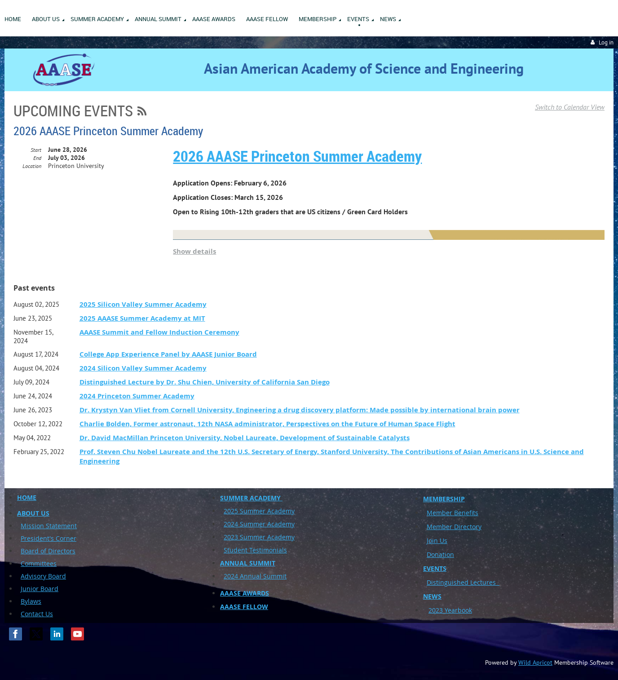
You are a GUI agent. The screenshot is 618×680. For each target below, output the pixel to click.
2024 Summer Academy (259, 524)
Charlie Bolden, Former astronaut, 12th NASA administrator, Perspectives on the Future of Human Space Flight (267, 423)
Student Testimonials (255, 550)
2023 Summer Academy (259, 537)
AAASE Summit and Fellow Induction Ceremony (159, 332)
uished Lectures (473, 582)
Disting (437, 582)
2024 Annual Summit (255, 576)
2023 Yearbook (450, 610)
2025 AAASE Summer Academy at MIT (142, 318)
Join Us (437, 540)
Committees (39, 563)
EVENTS (434, 568)
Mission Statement (49, 525)
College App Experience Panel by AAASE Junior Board (168, 354)
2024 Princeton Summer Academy (136, 396)
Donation (440, 554)
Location (31, 166)
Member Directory (454, 526)
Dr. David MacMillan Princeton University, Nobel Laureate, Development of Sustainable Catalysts (244, 437)
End (37, 158)
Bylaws (31, 601)
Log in (606, 42)
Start (36, 149)
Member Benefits (452, 512)
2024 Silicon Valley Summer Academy (143, 368)
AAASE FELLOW (244, 606)
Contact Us (37, 613)
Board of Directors (48, 551)
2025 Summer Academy (259, 511)
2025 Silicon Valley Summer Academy (143, 304)
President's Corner (48, 538)
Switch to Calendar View (570, 106)
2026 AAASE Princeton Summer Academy (108, 131)
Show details (194, 251)
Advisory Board (43, 576)
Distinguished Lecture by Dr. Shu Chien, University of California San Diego (204, 382)
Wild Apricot (535, 662)
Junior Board (39, 588)
